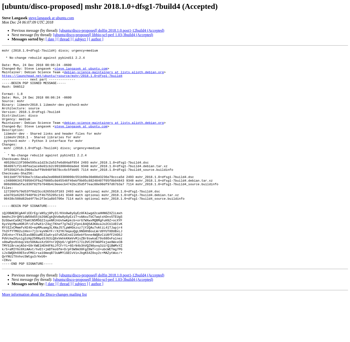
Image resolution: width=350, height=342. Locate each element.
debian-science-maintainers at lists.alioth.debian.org (114, 77)
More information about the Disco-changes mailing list (44, 338)
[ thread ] (64, 39)
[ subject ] (80, 39)
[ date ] (51, 39)
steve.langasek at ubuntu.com (51, 18)
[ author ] (96, 39)
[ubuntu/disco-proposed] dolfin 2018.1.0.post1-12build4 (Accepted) (111, 30)
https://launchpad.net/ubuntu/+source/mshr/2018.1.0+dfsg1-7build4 (62, 81)
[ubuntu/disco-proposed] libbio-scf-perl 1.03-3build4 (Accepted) (103, 35)
